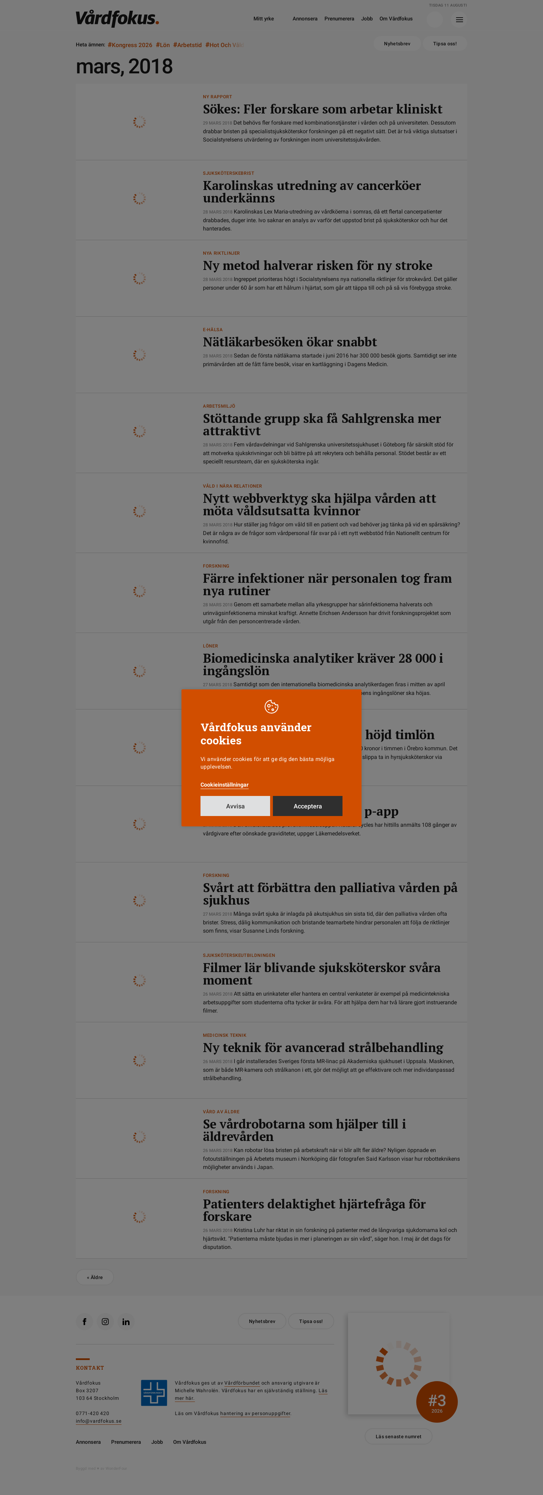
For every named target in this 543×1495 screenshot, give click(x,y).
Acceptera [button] (308, 806)
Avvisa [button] (235, 806)
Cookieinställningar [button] (225, 784)
